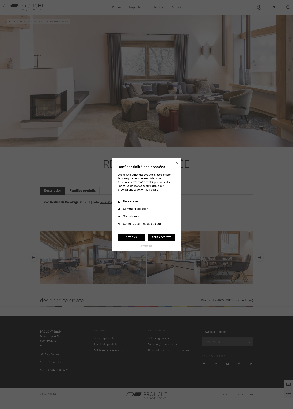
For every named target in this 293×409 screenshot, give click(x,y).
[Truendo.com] (146, 246)
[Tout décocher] (176, 162)
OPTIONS (131, 237)
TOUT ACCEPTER (162, 237)
